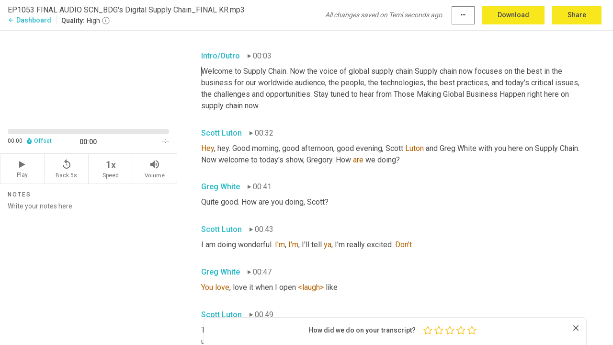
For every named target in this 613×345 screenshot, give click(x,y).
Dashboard (29, 20)
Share (577, 15)
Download (513, 15)
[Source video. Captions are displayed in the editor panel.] (88, 75)
